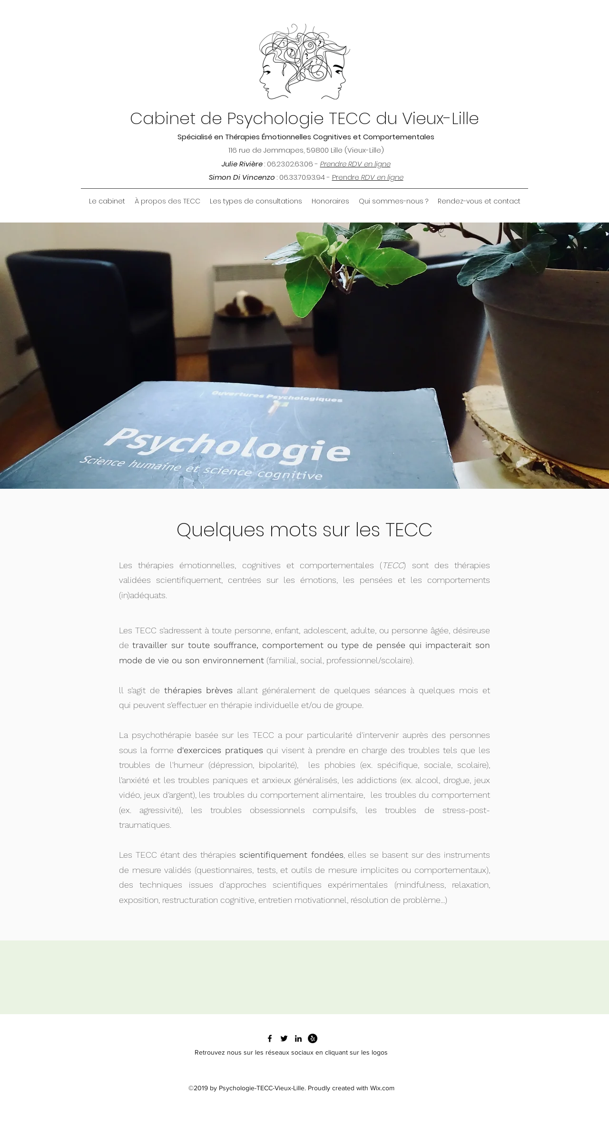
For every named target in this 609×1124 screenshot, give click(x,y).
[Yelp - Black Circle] (312, 1038)
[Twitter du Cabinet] (284, 1038)
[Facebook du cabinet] (270, 1038)
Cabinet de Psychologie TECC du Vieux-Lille (304, 118)
